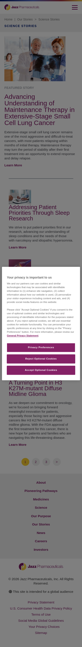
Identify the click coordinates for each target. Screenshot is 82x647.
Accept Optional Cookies (41, 370)
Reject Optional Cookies (41, 358)
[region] (41, 323)
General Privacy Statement (22, 335)
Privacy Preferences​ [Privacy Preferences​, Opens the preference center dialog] (41, 347)
